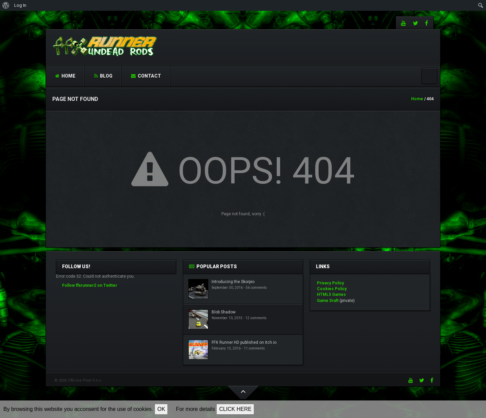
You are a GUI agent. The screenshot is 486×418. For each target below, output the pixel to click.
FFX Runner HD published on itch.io (244, 342)
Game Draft (328, 300)
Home (65, 76)
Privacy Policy (330, 283)
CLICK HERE (235, 409)
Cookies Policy (332, 288)
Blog (103, 76)
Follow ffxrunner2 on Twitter (89, 285)
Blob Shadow (224, 312)
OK (161, 409)
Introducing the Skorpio (233, 281)
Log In (20, 5)
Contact (146, 76)
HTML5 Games (331, 294)
